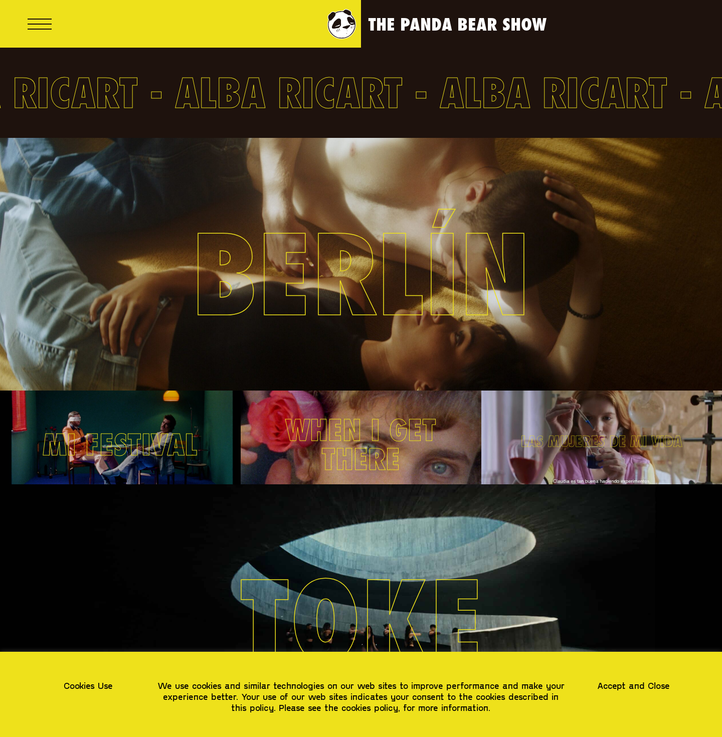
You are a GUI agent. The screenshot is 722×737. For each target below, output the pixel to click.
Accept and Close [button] (633, 685)
